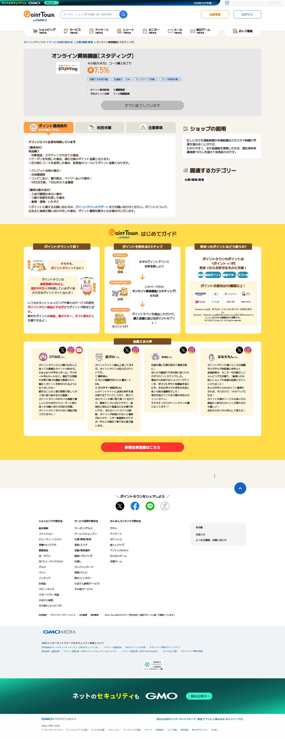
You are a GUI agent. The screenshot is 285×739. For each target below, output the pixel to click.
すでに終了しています (142, 105)
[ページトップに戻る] (240, 488)
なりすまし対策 (170, 651)
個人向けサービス (199, 730)
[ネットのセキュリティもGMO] (30, 3)
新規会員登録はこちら (142, 447)
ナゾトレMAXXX (119, 550)
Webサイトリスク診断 (135, 647)
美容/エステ (80, 544)
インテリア (45, 578)
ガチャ (113, 528)
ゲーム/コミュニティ (85, 533)
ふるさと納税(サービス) (87, 583)
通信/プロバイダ (83, 555)
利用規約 (43, 614)
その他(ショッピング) (50, 605)
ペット (42, 572)
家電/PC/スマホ (47, 544)
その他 (214, 730)
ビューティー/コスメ (50, 539)
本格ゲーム (116, 561)
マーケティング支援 (132, 730)
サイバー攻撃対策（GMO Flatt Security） (140, 651)
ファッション (46, 533)
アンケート (116, 533)
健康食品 (43, 550)
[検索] (123, 14)
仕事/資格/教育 (194, 179)
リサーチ (148, 730)
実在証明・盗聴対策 (50, 651)
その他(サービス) (83, 589)
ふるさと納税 (46, 600)
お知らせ (200, 534)
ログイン (247, 14)
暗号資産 (184, 730)
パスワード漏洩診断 (112, 647)
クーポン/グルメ (83, 528)
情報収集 (159, 730)
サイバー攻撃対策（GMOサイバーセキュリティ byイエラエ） (91, 651)
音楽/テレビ (80, 572)
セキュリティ (114, 730)
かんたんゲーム (118, 555)
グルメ (42, 566)
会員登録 (214, 14)
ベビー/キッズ (46, 589)
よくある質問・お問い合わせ (211, 540)
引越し (78, 561)
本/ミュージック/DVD (51, 561)
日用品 (42, 583)
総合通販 (43, 528)
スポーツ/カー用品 (49, 594)
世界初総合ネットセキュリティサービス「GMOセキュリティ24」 (70, 647)
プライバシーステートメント (63, 614)
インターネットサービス (52, 730)
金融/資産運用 (82, 550)
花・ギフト (45, 555)
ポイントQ (116, 539)
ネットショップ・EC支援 (76, 730)
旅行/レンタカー (83, 578)
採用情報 (94, 614)
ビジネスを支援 (97, 730)
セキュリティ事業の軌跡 (192, 650)
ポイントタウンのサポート (92, 207)
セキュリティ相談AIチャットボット (165, 647)
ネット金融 (172, 730)
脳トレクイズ (117, 544)
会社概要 (83, 614)
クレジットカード (83, 566)
